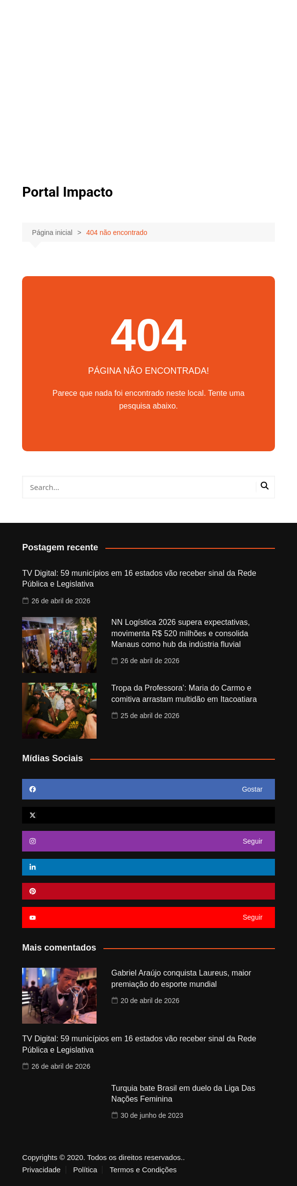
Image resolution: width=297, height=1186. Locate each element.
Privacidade (41, 1170)
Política (85, 1170)
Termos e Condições (143, 1170)
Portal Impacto (67, 192)
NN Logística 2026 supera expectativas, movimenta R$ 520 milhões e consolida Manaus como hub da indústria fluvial (180, 633)
